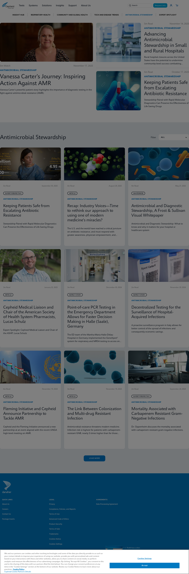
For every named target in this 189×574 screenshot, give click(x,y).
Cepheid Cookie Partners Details (17, 572)
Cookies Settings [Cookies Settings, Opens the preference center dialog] (145, 558)
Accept (145, 565)
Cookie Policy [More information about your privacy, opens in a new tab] (18, 569)
